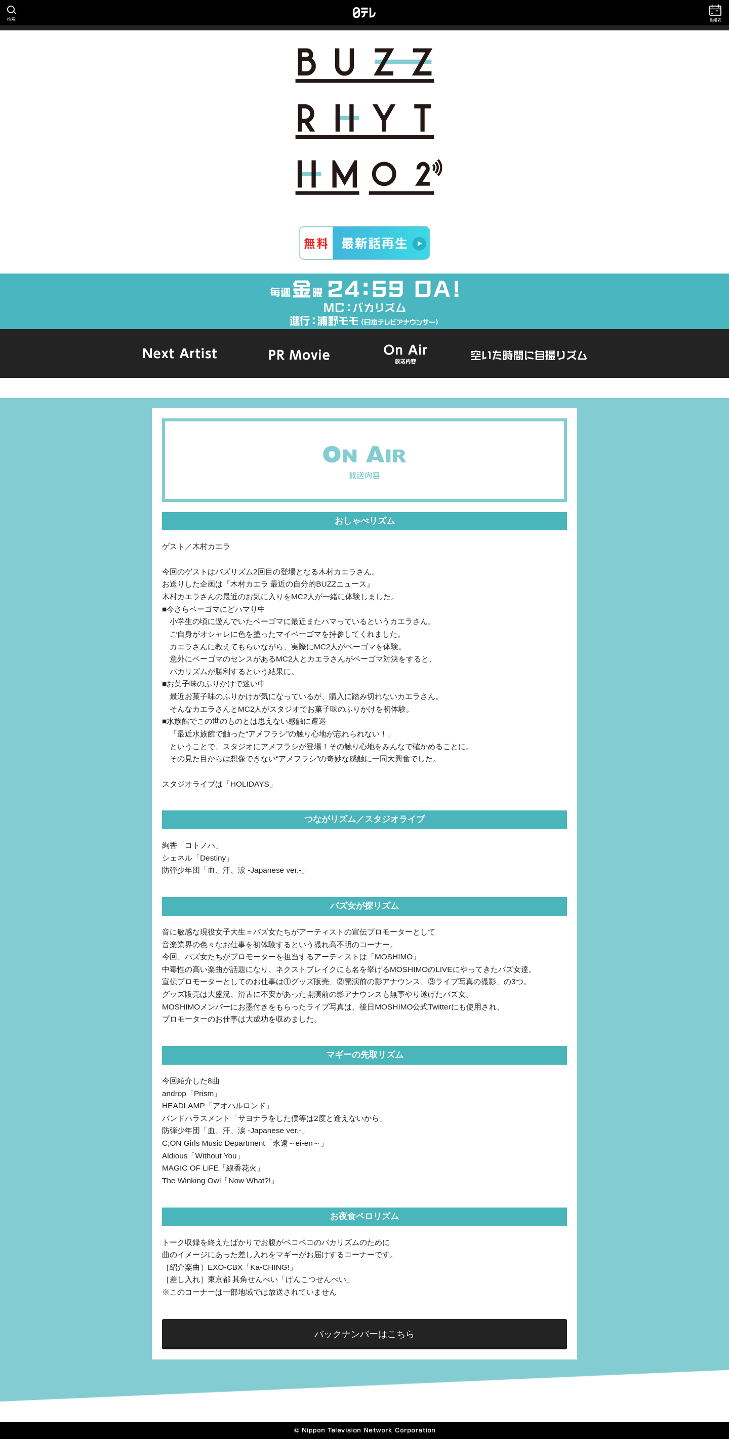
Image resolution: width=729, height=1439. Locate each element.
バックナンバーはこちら (364, 1334)
